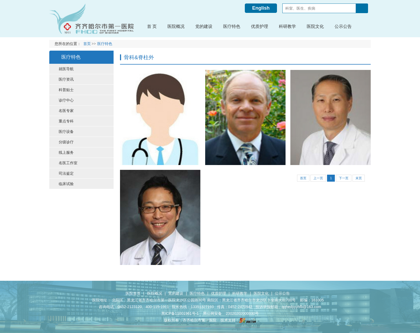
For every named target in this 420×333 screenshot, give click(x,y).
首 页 (152, 26)
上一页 (318, 178)
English (260, 8)
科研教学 (239, 293)
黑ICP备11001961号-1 (180, 313)
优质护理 (218, 293)
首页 (87, 44)
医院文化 (261, 293)
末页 (358, 178)
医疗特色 (197, 293)
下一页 (343, 178)
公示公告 (282, 293)
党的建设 (175, 293)
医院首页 (133, 293)
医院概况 (154, 293)
